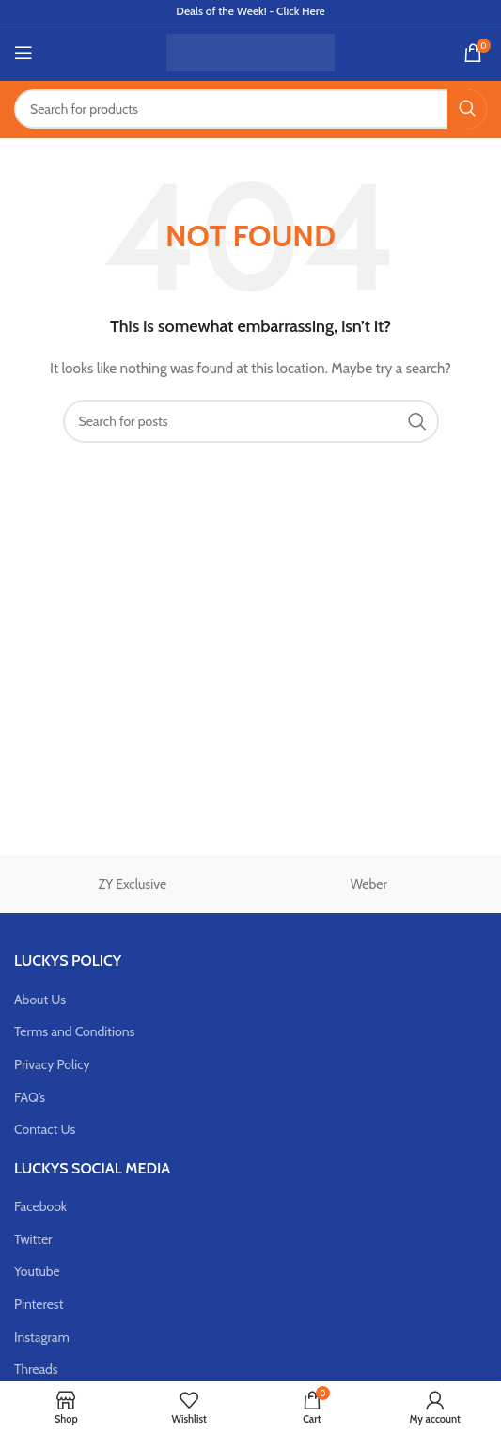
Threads (36, 1369)
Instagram (42, 1337)
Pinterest (38, 1304)
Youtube (37, 1271)
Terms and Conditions (74, 1031)
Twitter (33, 1239)
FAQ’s (29, 1097)
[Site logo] (250, 50)
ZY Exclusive (132, 883)
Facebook (40, 1206)
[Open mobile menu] (23, 52)
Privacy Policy (52, 1064)
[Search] (250, 109)
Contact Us (44, 1129)
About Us (40, 999)
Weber (369, 883)
